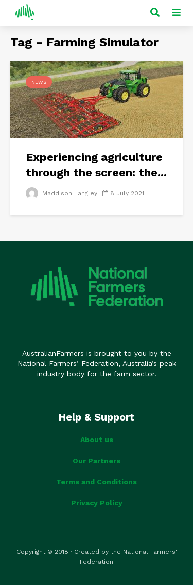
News (38, 82)
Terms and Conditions (96, 482)
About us (96, 439)
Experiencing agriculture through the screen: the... (96, 165)
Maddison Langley (61, 193)
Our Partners (96, 460)
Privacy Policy (96, 503)
